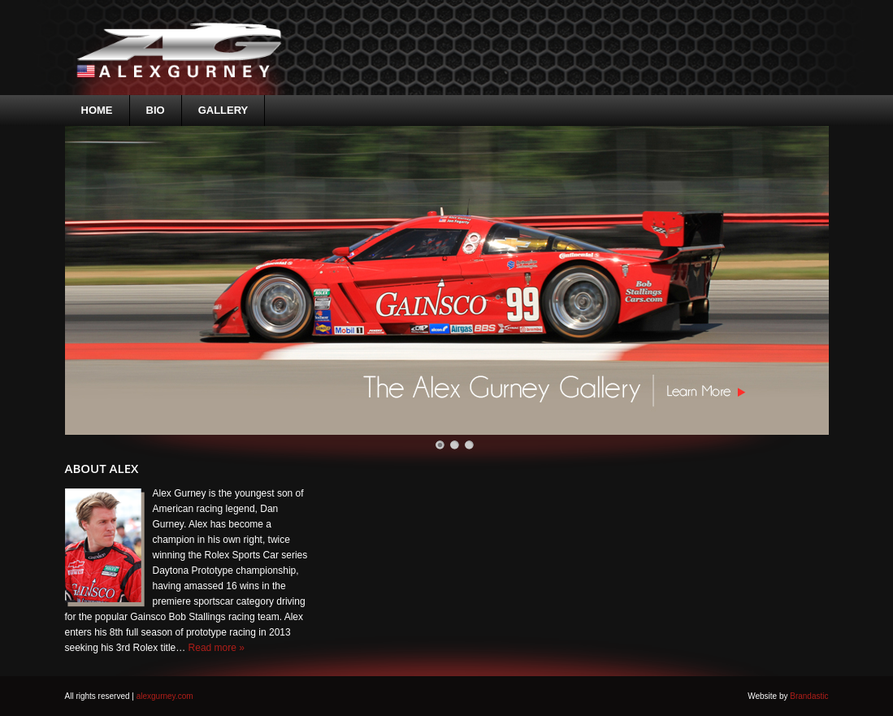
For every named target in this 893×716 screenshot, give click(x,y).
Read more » (217, 647)
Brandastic (809, 696)
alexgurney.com (165, 696)
